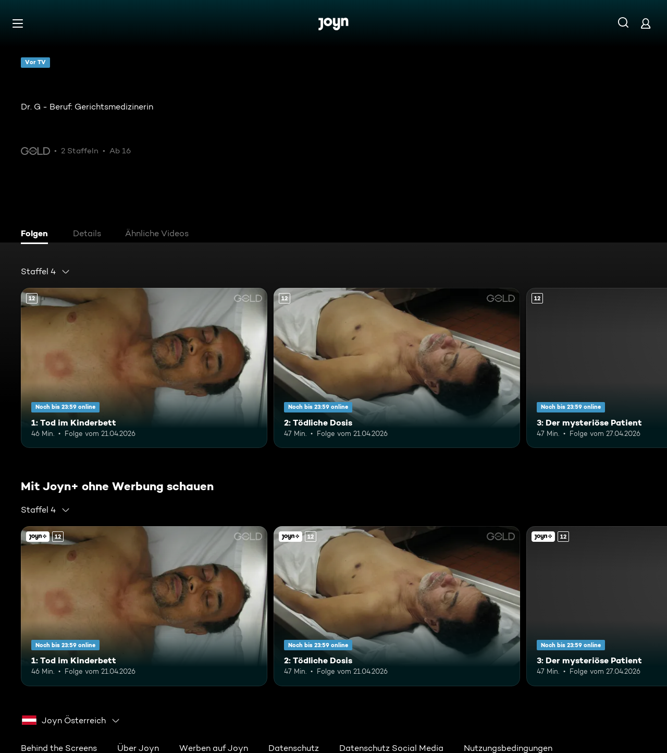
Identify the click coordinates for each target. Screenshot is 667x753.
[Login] (645, 23)
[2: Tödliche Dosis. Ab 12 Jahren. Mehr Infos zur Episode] (397, 368)
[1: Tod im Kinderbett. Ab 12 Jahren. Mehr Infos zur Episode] (144, 368)
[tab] (37, 234)
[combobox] (46, 271)
